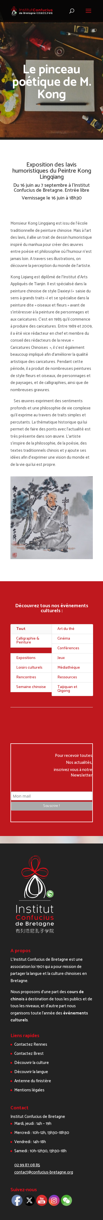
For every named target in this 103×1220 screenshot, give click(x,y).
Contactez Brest (29, 1053)
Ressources (67, 677)
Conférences (68, 648)
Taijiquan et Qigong (67, 689)
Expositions (25, 658)
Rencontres (26, 677)
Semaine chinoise (31, 687)
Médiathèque (68, 667)
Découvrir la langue (31, 1071)
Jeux (61, 658)
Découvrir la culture (31, 1062)
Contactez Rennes (30, 1044)
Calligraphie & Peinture (27, 640)
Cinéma (63, 638)
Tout (20, 629)
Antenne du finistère (32, 1081)
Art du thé (65, 629)
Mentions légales (29, 1090)
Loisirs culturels (29, 667)
